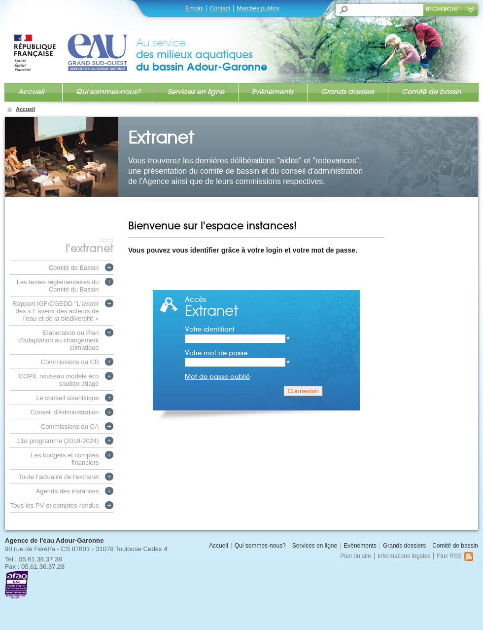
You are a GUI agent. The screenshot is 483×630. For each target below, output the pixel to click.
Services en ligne (196, 91)
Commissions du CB (70, 362)
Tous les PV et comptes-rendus (54, 505)
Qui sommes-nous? (108, 91)
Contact (220, 8)
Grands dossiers (347, 91)
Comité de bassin (431, 91)
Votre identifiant (237, 329)
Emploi (194, 8)
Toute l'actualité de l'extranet (58, 477)
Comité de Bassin (74, 267)
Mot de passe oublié (217, 376)
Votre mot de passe (237, 353)
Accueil (31, 91)
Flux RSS (455, 556)
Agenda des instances (67, 491)
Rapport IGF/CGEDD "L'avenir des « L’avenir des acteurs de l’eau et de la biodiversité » (55, 311)
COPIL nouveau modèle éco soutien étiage (59, 379)
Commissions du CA (70, 426)
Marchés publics (258, 8)
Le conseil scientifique (67, 398)
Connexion (303, 391)
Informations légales (404, 556)
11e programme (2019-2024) (58, 441)
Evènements (272, 91)
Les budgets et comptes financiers (65, 458)
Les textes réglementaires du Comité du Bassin (58, 285)
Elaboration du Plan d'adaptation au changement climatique (58, 340)
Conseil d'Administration (65, 412)
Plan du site (355, 556)
